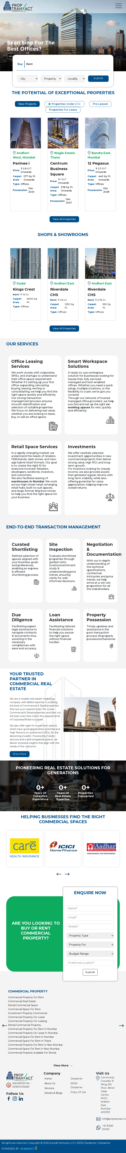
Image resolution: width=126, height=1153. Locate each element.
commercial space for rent (24, 1009)
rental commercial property (24, 1025)
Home (48, 1078)
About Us (49, 1083)
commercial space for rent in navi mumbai (33, 1048)
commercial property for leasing (27, 1021)
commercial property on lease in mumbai (33, 1032)
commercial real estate (22, 1001)
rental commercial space (23, 1005)
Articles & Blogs (53, 1092)
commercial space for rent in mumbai (31, 1036)
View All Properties (64, 219)
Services (49, 1088)
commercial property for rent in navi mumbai (35, 1044)
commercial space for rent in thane (29, 1040)
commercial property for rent (26, 997)
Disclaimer (77, 1078)
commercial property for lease (26, 1017)
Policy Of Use (78, 1092)
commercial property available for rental (32, 1052)
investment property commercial (27, 1013)
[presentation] (59, 874)
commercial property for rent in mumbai (32, 1029)
